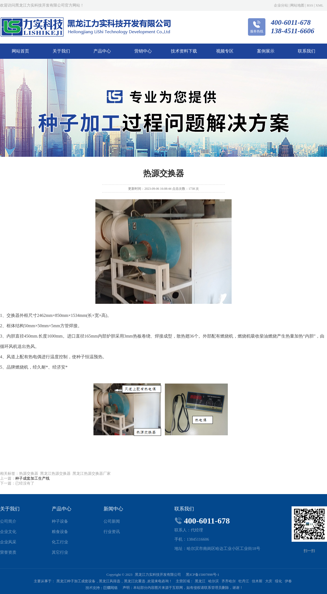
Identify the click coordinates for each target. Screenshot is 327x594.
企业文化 (8, 531)
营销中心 (143, 51)
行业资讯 (112, 531)
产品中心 (102, 51)
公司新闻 (112, 521)
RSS (310, 5)
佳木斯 (257, 581)
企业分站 (281, 5)
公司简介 (8, 521)
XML (319, 5)
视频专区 (225, 51)
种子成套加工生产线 (32, 478)
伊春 (288, 581)
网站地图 (297, 5)
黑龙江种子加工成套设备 (75, 581)
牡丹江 (243, 581)
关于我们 (61, 51)
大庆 (268, 581)
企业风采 (8, 542)
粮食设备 (60, 531)
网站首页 (20, 51)
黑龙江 (200, 581)
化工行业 (60, 542)
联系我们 (306, 51)
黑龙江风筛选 (109, 581)
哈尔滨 (213, 581)
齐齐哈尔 (229, 581)
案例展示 (265, 51)
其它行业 (60, 552)
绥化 (278, 581)
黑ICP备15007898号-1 (202, 574)
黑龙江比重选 (134, 581)
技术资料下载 (184, 51)
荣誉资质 (8, 552)
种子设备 (60, 521)
